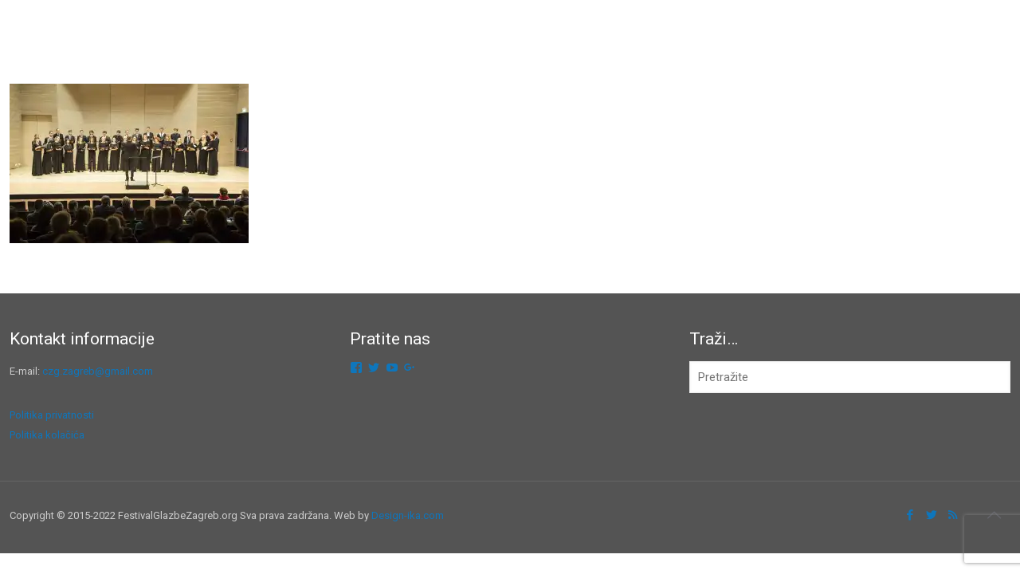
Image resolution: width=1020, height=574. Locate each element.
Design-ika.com (407, 515)
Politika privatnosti (52, 415)
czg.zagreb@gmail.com (97, 371)
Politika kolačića (47, 435)
